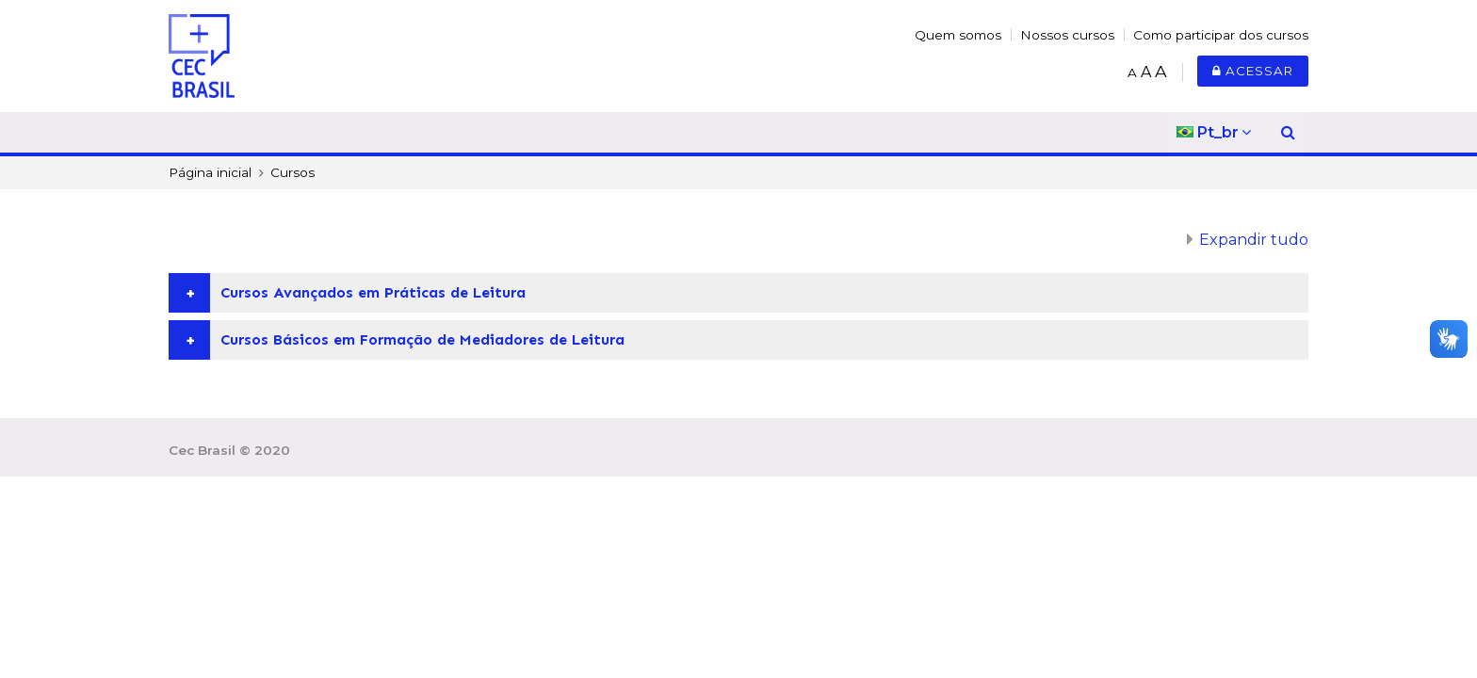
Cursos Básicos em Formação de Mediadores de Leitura (422, 339)
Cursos (292, 172)
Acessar (1252, 70)
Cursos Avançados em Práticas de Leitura (373, 292)
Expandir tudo (1253, 240)
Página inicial (210, 172)
